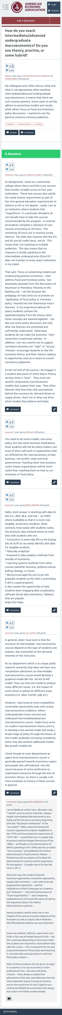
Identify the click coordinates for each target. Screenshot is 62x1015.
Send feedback (10, 1011)
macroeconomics (24, 124)
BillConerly (29, 432)
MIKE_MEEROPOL (36, 802)
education (10, 124)
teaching (38, 124)
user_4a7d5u (30, 633)
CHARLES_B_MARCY (33, 175)
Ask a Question (26, 20)
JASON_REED (11, 79)
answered (9, 175)
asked (7, 76)
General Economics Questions (36, 76)
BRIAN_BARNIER (32, 505)
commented (11, 802)
